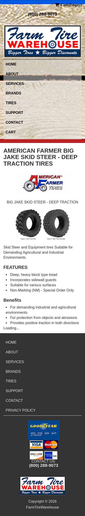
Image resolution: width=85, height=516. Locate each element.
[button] (43, 430)
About (12, 74)
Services (15, 84)
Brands (13, 93)
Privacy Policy (21, 410)
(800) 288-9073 (42, 14)
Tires (11, 103)
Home (11, 64)
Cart (11, 132)
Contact (14, 122)
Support (14, 113)
